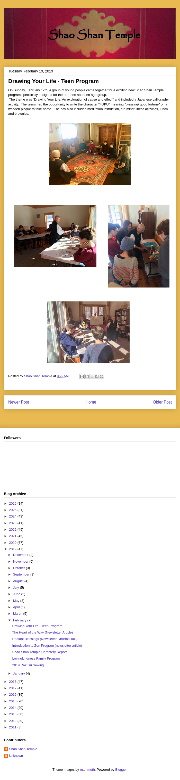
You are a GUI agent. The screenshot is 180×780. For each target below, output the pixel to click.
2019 (13, 549)
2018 (13, 682)
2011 (13, 727)
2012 (13, 721)
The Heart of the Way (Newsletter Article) (42, 632)
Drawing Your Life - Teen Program (37, 626)
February (20, 620)
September (21, 574)
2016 (13, 694)
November (21, 561)
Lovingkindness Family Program (36, 658)
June (17, 594)
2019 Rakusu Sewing (28, 665)
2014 (13, 708)
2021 (13, 536)
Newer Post (18, 402)
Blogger (121, 769)
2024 (13, 516)
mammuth (87, 769)
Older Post (162, 402)
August (18, 581)
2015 (13, 701)
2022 (13, 529)
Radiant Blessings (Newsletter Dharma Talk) (44, 639)
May (16, 601)
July (16, 587)
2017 (13, 688)
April (17, 607)
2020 (13, 543)
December (21, 555)
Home (91, 402)
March (18, 613)
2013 (13, 714)
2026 (13, 503)
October (19, 568)
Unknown (16, 756)
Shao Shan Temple (23, 749)
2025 (13, 510)
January (19, 673)
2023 (13, 523)
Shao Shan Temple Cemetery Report (39, 652)
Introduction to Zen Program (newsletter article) (47, 645)
